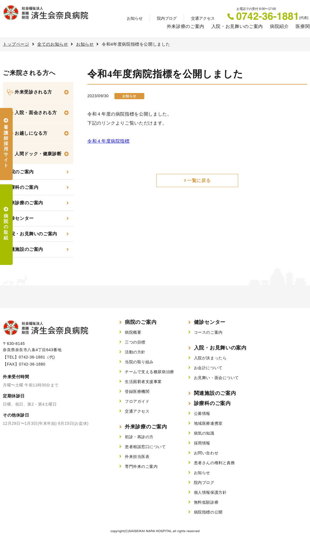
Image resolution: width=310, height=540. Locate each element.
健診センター (20, 218)
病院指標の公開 (208, 512)
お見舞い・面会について (216, 377)
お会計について (208, 368)
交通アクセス (203, 18)
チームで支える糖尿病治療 (149, 371)
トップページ (16, 44)
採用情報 (202, 443)
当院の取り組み (139, 362)
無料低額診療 (206, 502)
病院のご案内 (140, 322)
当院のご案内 (20, 171)
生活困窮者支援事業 (143, 381)
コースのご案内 (208, 332)
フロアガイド (137, 401)
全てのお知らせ (52, 44)
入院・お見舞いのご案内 (237, 26)
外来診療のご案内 (185, 26)
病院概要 (133, 332)
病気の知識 (204, 433)
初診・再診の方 (139, 437)
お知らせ (135, 18)
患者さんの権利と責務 (214, 463)
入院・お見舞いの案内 (220, 348)
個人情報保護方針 (210, 492)
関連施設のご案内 (24, 249)
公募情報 (202, 413)
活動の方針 (135, 352)
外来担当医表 (137, 456)
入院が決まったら (210, 358)
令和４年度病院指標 (108, 141)
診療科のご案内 (22, 187)
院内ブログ (167, 18)
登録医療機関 (137, 391)
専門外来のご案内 (141, 466)
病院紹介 (279, 26)
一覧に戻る (199, 180)
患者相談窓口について (145, 446)
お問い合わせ (206, 453)
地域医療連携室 (208, 423)
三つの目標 (135, 342)
